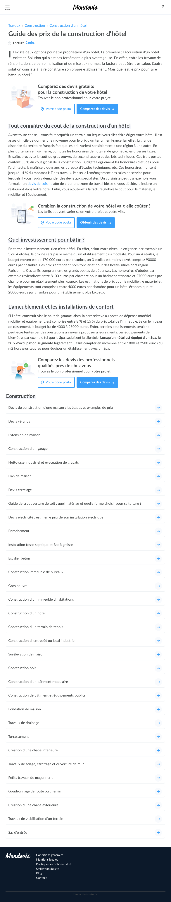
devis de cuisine (40, 184)
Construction (35, 25)
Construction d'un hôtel (68, 25)
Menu (7, 7)
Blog (39, 873)
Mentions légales (47, 859)
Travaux (14, 25)
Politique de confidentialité (53, 864)
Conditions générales (49, 855)
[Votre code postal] (59, 109)
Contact (41, 877)
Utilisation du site (47, 868)
